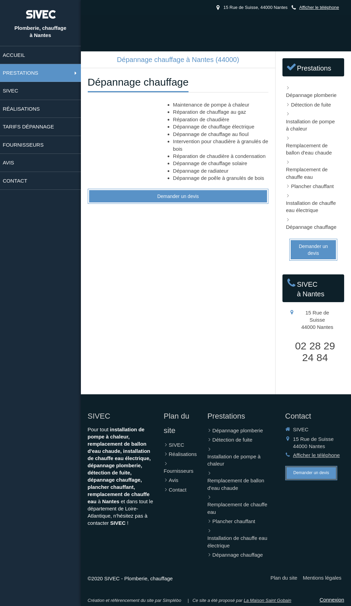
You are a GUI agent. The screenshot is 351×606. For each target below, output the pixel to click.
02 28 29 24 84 (315, 351)
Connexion (331, 600)
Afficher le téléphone (319, 7)
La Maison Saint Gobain (267, 600)
